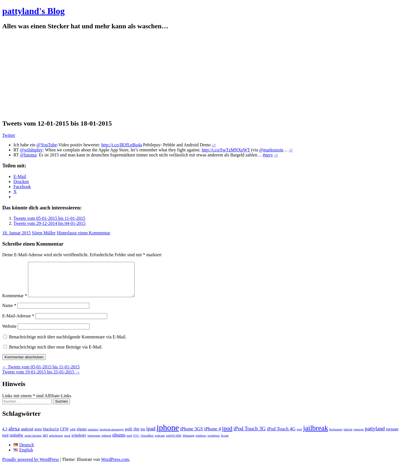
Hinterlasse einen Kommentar (83, 232)
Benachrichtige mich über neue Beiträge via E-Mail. (56, 353)
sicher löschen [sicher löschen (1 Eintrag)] (33, 442)
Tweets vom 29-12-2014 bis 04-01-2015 (49, 223)
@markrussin (271, 149)
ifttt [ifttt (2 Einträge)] (136, 435)
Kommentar (14, 302)
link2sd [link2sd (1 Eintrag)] (348, 436)
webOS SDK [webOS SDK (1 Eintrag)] (173, 442)
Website (9, 333)
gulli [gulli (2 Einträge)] (128, 435)
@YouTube (46, 144)
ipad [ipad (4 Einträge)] (151, 435)
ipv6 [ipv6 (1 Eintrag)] (299, 436)
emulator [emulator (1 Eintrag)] (93, 436)
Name (9, 312)
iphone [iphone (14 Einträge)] (168, 434)
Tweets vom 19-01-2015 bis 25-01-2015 (41, 378)
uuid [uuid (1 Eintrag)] (129, 442)
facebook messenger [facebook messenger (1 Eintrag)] (112, 436)
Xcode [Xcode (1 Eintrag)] (225, 442)
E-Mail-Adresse (18, 322)
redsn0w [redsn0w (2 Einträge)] (17, 442)
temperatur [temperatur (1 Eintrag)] (94, 442)
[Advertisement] (201, 75)
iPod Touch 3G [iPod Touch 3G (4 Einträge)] (249, 435)
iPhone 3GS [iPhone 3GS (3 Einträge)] (191, 435)
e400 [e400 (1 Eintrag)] (73, 436)
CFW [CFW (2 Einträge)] (64, 435)
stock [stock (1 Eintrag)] (67, 442)
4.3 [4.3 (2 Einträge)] (4, 435)
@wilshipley (31, 149)
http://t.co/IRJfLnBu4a (121, 144)
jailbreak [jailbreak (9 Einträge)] (315, 435)
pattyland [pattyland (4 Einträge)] (375, 435)
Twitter (8, 135)
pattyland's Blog (33, 11)
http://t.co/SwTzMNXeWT (226, 149)
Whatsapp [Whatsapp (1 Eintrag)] (188, 442)
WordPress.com (115, 466)
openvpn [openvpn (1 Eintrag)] (358, 436)
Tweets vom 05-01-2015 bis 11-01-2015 (49, 218)
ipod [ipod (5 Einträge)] (227, 435)
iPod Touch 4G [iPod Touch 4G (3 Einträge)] (281, 435)
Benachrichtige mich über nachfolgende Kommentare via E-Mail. (67, 343)
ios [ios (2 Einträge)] (142, 435)
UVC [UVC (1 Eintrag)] (136, 442)
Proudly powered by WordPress (30, 466)
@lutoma (28, 155)
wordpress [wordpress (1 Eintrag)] (213, 442)
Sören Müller (44, 232)
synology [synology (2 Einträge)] (79, 442)
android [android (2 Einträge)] (27, 435)
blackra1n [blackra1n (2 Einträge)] (51, 435)
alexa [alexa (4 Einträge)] (14, 435)
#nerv (268, 155)
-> (214, 144)
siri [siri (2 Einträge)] (45, 442)
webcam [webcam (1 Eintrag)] (160, 442)
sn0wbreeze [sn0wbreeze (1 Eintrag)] (56, 442)
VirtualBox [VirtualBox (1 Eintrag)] (147, 442)
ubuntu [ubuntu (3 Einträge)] (118, 441)
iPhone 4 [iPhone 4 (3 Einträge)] (212, 435)
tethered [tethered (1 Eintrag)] (106, 442)
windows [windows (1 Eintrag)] (201, 442)
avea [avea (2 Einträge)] (38, 435)
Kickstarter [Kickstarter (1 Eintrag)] (335, 436)
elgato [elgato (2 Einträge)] (81, 435)
